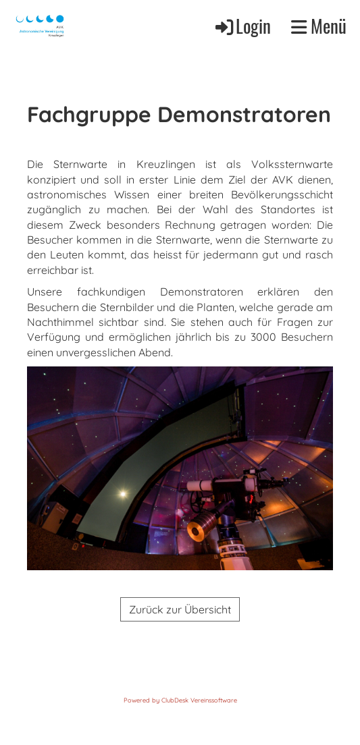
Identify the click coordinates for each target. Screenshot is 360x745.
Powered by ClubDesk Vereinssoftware (180, 700)
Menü (318, 25)
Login (242, 25)
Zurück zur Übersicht (180, 609)
